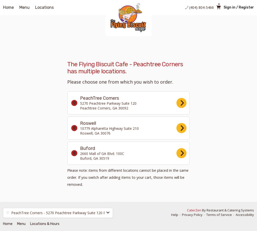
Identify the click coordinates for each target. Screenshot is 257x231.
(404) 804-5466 (201, 7)
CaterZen (194, 210)
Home (8, 7)
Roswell (128, 128)
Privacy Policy (192, 214)
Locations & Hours (44, 224)
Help (174, 214)
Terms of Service (219, 214)
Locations (44, 7)
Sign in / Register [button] (239, 7)
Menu (24, 7)
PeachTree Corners (128, 102)
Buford (128, 153)
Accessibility (245, 214)
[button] (58, 213)
